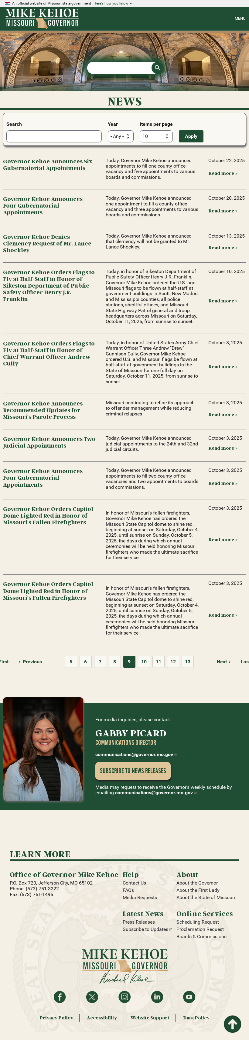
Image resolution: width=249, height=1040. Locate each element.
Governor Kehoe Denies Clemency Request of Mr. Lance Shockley (47, 243)
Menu (240, 18)
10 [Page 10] (144, 662)
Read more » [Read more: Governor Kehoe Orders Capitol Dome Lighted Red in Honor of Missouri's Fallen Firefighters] (222, 539)
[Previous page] (29, 662)
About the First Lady (198, 890)
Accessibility (102, 1018)
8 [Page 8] (114, 662)
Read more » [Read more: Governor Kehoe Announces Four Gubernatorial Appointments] (222, 211)
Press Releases (139, 922)
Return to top (232, 1019)
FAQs (128, 890)
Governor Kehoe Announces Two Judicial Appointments (49, 442)
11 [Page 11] (158, 662)
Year (113, 124)
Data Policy (196, 1018)
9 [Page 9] (129, 662)
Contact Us (134, 883)
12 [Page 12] (173, 662)
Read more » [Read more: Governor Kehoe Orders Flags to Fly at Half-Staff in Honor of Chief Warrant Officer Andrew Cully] (222, 366)
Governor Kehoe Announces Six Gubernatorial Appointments (47, 164)
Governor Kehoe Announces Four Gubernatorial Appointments (43, 205)
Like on (60, 997)
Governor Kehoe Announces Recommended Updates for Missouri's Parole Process (43, 410)
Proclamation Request (200, 929)
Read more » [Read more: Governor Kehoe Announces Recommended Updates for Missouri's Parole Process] (222, 414)
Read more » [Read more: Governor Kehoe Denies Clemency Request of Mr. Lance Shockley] (222, 247)
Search (14, 124)
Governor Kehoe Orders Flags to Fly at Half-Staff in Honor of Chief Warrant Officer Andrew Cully (49, 353)
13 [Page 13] (187, 662)
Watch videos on (189, 997)
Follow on (92, 997)
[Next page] (224, 662)
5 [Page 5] (71, 662)
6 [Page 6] (85, 662)
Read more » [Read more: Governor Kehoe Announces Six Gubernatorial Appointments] (222, 173)
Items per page (156, 124)
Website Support (150, 1018)
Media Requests (140, 897)
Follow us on (124, 997)
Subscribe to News (133, 771)
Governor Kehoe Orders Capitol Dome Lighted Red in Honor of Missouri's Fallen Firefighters (48, 515)
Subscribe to (147, 929)
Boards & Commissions (201, 936)
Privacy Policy (56, 1018)
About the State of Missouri (205, 897)
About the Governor (197, 883)
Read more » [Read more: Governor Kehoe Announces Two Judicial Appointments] (222, 448)
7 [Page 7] (100, 662)
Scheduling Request (197, 922)
